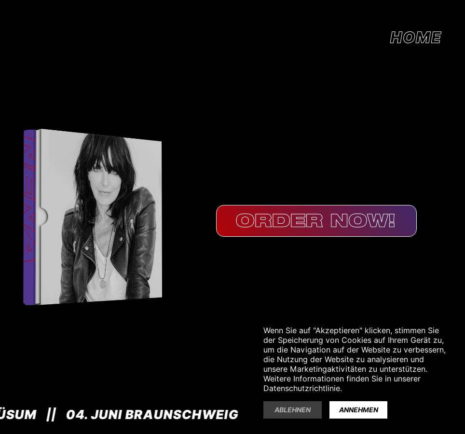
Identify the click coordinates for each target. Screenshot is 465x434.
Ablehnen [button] (292, 410)
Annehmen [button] (358, 410)
